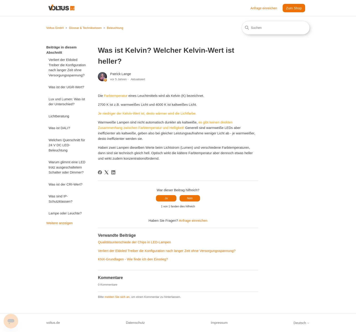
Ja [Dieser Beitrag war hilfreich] (166, 198)
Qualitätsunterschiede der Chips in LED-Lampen (134, 242)
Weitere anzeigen (59, 223)
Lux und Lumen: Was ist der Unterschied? (67, 101)
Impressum (219, 322)
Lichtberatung (59, 116)
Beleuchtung (115, 28)
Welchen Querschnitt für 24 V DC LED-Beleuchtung (67, 145)
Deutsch (302, 323)
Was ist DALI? (59, 128)
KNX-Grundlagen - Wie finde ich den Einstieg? (133, 259)
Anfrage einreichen (263, 8)
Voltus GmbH (55, 28)
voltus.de (53, 322)
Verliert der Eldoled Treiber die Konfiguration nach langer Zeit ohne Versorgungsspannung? (67, 67)
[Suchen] (276, 28)
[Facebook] (100, 172)
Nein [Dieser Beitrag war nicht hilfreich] (190, 198)
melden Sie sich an (117, 297)
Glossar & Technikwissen (85, 28)
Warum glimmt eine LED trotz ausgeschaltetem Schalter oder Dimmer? (67, 167)
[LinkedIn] (113, 172)
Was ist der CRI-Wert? (65, 184)
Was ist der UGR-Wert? (66, 87)
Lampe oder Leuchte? (65, 213)
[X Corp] (106, 172)
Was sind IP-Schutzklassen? (60, 198)
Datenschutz (135, 322)
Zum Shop (294, 8)
